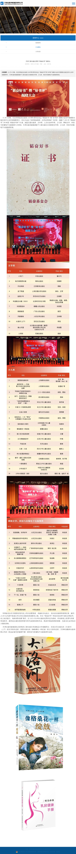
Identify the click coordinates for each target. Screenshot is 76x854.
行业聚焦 (38, 47)
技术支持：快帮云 (55, 851)
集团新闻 (38, 42)
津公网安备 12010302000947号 (27, 851)
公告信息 (38, 51)
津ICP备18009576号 (43, 851)
